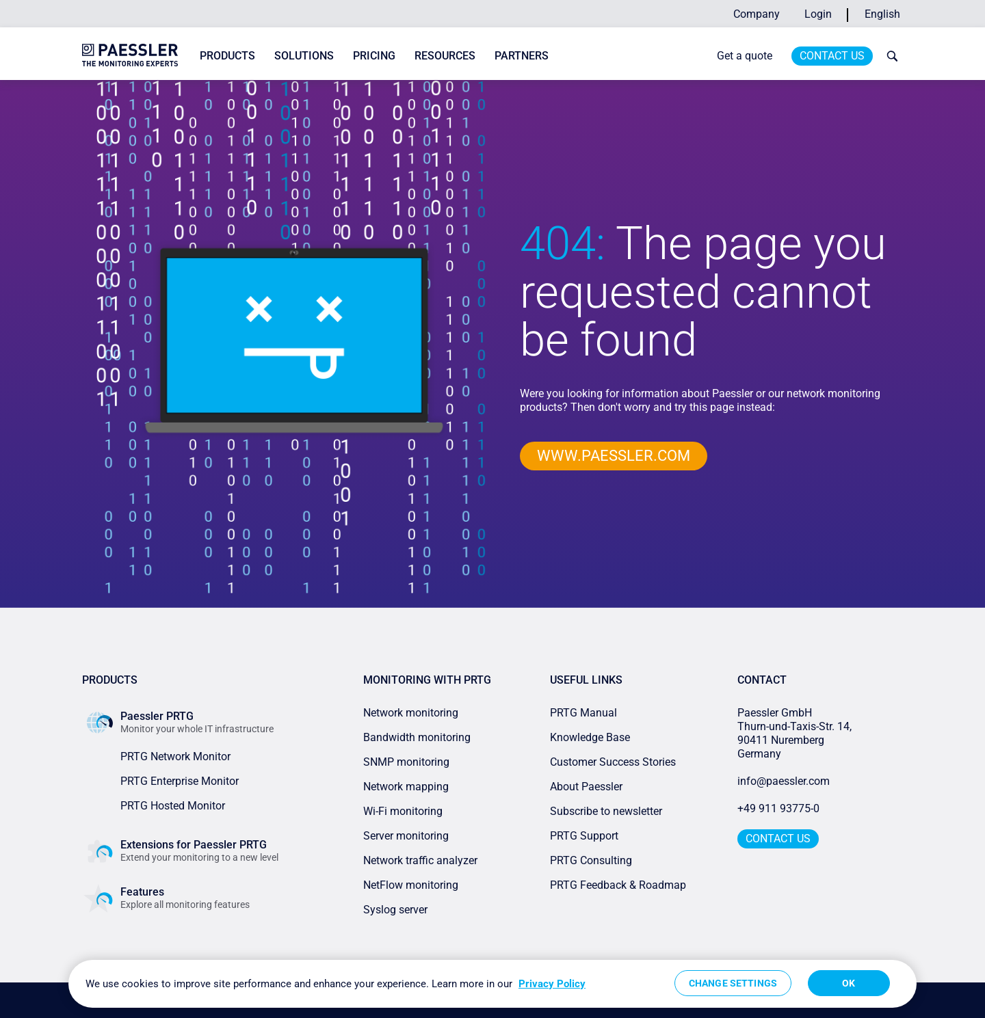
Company (756, 14)
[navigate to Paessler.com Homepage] (130, 55)
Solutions (304, 55)
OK (848, 983)
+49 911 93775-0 (778, 808)
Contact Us (832, 55)
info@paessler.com (783, 781)
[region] (492, 984)
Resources (445, 55)
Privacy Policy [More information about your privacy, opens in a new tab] (552, 984)
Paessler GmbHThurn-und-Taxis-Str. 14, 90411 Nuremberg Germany (795, 733)
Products (227, 55)
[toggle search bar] (889, 56)
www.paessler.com (613, 455)
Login (818, 14)
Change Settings (733, 983)
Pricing (374, 55)
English (882, 14)
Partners (522, 55)
